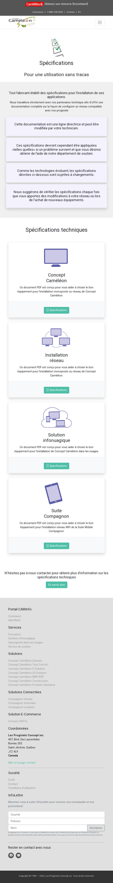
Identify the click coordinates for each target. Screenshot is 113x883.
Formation (14, 634)
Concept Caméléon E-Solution (26, 668)
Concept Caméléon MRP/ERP (26, 676)
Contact (71, 12)
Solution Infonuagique (21, 638)
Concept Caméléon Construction (28, 681)
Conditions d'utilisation (22, 788)
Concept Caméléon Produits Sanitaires (31, 685)
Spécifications (56, 310)
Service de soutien (19, 646)
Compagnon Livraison (21, 707)
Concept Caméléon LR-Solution (27, 673)
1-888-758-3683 (55, 12)
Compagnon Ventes (20, 699)
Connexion (37, 12)
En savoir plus (56, 584)
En (79, 12)
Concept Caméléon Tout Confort (28, 664)
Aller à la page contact (22, 762)
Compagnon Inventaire (22, 703)
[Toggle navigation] (100, 22)
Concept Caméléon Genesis (25, 660)
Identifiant (14, 620)
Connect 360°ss (17, 721)
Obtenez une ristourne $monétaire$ (66, 4)
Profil (11, 780)
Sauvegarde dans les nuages (25, 642)
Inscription (96, 828)
